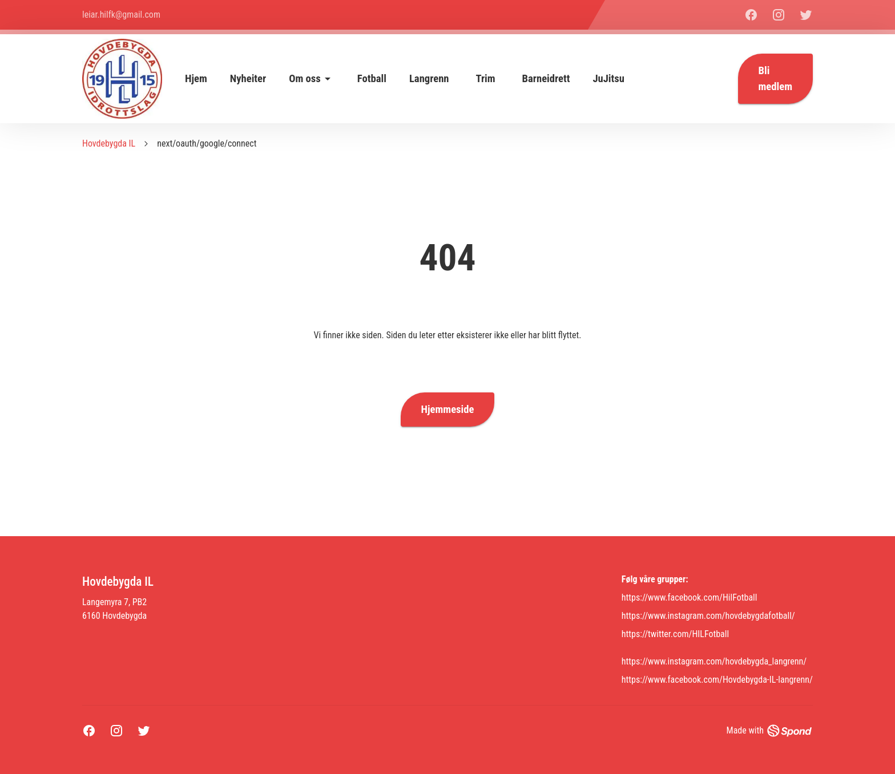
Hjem (196, 78)
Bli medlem (775, 79)
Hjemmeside (448, 409)
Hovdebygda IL (108, 143)
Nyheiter (248, 78)
